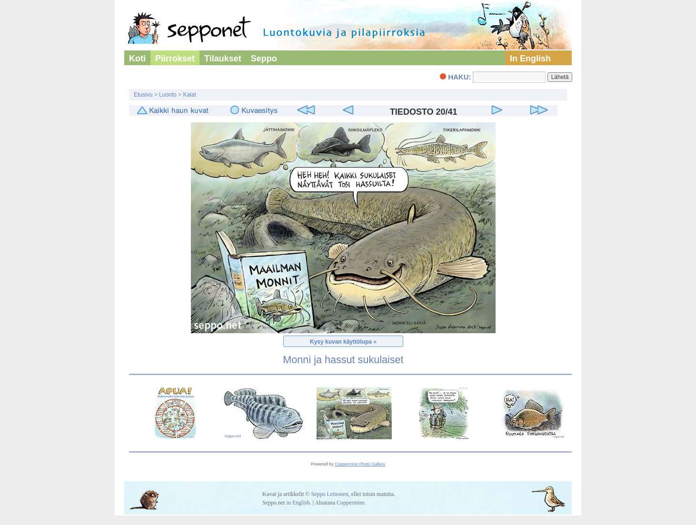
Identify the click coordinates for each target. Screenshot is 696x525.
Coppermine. (351, 502)
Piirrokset (175, 58)
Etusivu (143, 94)
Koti (137, 58)
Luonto (168, 94)
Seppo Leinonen (329, 494)
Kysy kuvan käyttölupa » (343, 341)
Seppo (264, 58)
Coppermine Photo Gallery (360, 464)
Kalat (189, 94)
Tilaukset (222, 58)
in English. (299, 502)
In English (530, 58)
